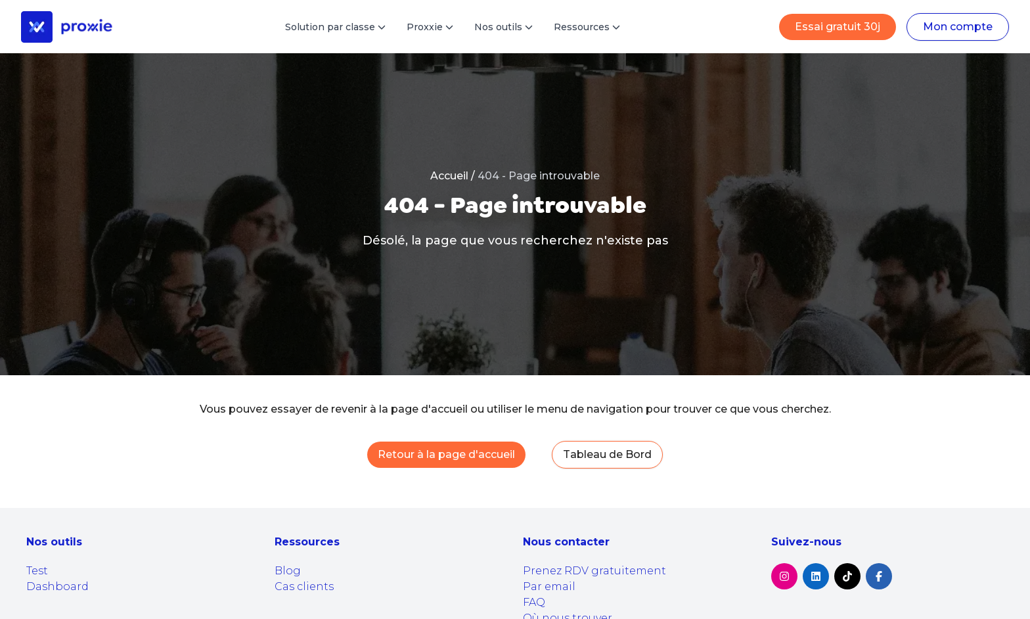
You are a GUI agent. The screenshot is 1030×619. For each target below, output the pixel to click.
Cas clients (304, 586)
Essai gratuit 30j (837, 26)
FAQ (534, 602)
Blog (288, 570)
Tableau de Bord (607, 454)
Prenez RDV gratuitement (594, 570)
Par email (549, 586)
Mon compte (958, 26)
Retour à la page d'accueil (446, 454)
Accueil (449, 176)
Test (37, 570)
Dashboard (57, 586)
